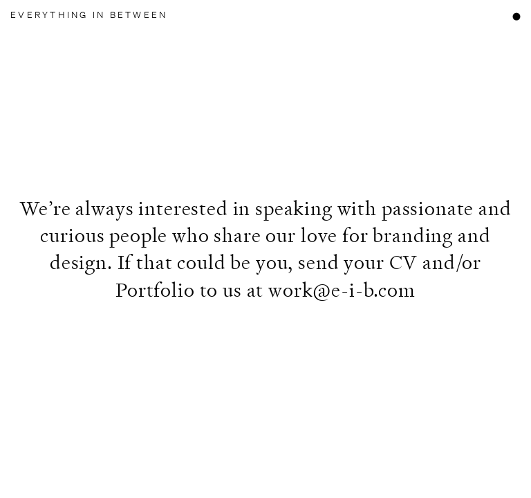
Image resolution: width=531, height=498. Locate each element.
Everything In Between (88, 15)
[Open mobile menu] (516, 16)
